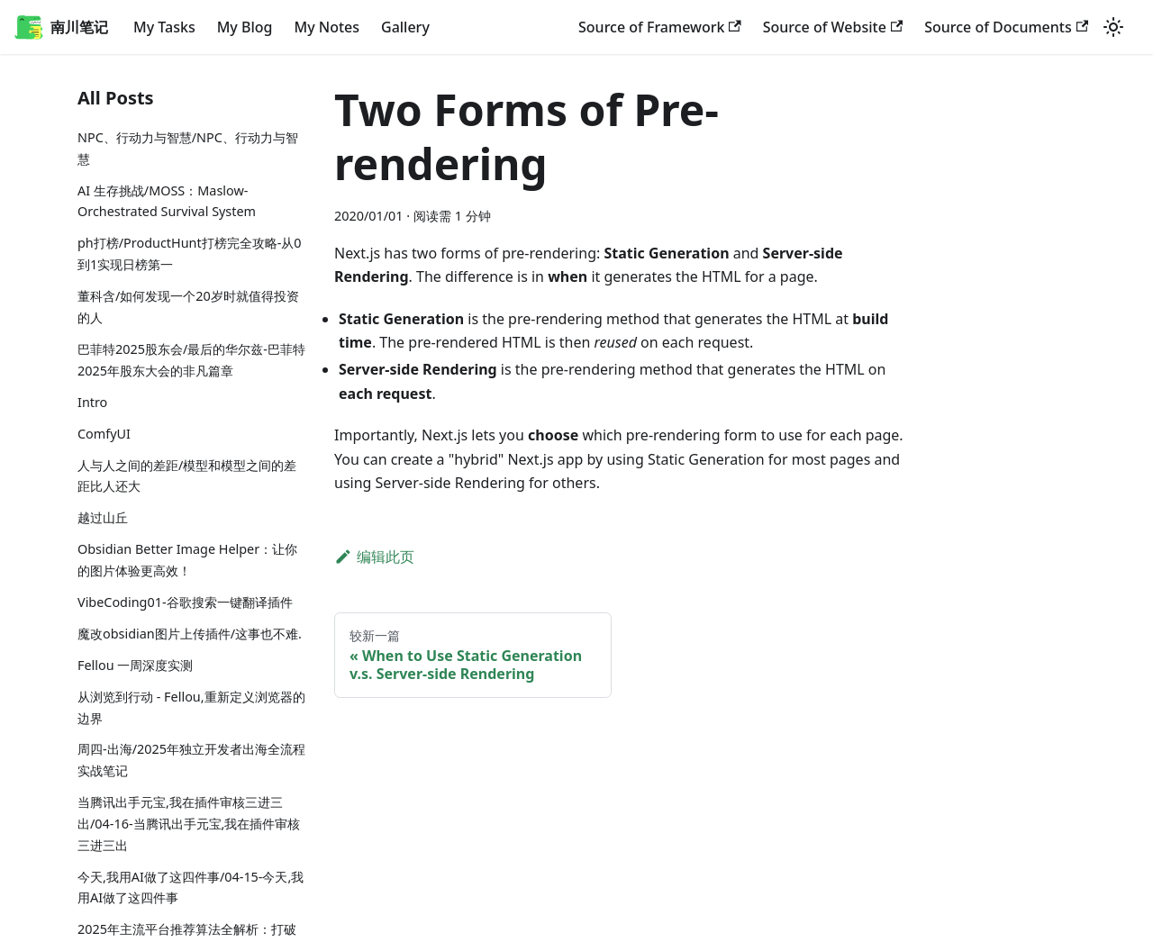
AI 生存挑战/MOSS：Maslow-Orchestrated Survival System (166, 201)
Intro (92, 402)
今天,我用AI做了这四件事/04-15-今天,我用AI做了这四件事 (190, 887)
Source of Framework (659, 27)
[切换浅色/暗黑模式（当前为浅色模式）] (1113, 27)
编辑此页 (374, 556)
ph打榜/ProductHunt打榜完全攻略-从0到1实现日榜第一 (189, 253)
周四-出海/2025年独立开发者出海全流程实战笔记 (191, 759)
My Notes (326, 27)
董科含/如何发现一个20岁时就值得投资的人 (188, 306)
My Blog (245, 27)
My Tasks (164, 27)
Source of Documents (1006, 27)
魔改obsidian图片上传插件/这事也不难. (189, 633)
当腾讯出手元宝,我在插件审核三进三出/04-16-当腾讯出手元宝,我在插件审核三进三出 (188, 823)
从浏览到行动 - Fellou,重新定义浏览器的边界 (191, 707)
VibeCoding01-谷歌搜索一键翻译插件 (185, 602)
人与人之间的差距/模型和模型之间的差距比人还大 (186, 476)
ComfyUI (104, 433)
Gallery (405, 27)
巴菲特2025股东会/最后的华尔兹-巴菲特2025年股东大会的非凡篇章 (191, 359)
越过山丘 (102, 517)
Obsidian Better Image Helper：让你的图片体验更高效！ (187, 559)
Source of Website (833, 27)
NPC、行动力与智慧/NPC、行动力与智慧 (187, 148)
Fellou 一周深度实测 (135, 665)
